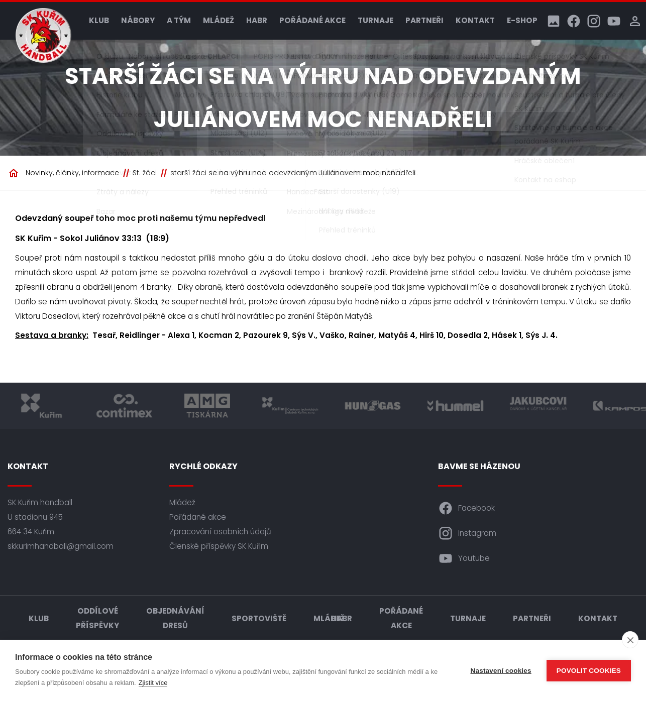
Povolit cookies (589, 670)
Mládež (218, 20)
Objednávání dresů (175, 618)
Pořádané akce (312, 20)
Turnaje (375, 20)
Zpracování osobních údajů (220, 531)
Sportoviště (259, 618)
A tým (179, 20)
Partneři (424, 20)
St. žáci (145, 173)
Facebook (466, 508)
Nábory (138, 20)
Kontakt (475, 20)
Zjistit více (153, 682)
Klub (99, 20)
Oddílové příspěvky (97, 618)
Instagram (467, 533)
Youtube (464, 558)
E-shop (522, 20)
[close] (630, 639)
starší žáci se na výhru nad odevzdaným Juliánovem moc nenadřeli (292, 173)
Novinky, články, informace (72, 173)
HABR (256, 20)
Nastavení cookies (501, 670)
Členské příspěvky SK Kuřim (218, 546)
